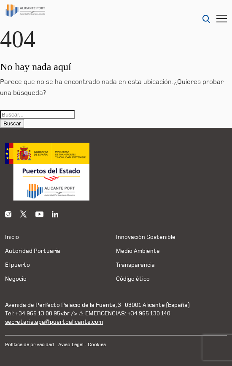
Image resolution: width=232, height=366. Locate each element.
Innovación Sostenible (145, 237)
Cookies (97, 344)
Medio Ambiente (138, 251)
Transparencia (135, 265)
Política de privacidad (29, 344)
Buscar (12, 123)
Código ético (133, 279)
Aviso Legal (71, 344)
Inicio (12, 237)
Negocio (16, 279)
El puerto (17, 265)
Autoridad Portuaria (32, 251)
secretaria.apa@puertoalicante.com (54, 322)
